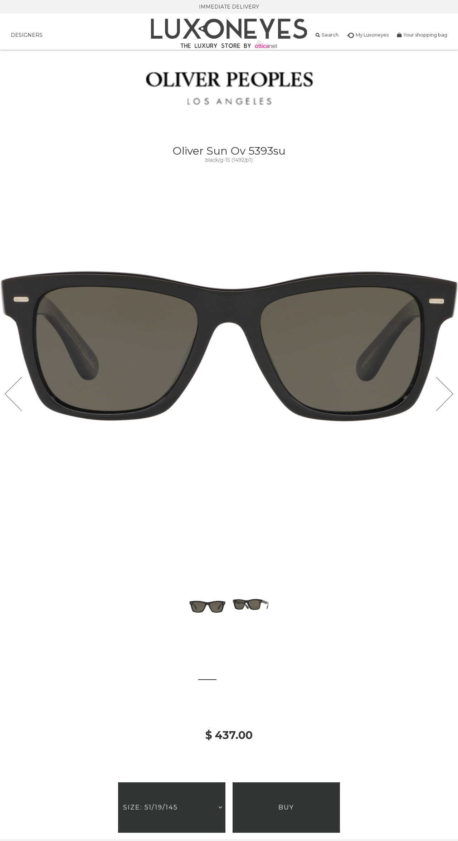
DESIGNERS (27, 35)
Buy (286, 807)
